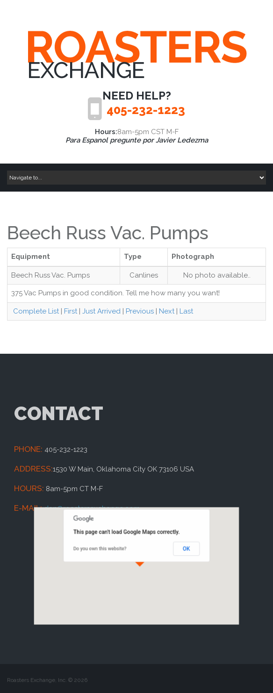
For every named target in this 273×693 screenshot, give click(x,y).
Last (186, 311)
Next (166, 311)
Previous (140, 311)
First (70, 311)
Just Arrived (101, 311)
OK (174, 552)
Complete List (35, 311)
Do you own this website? (108, 553)
